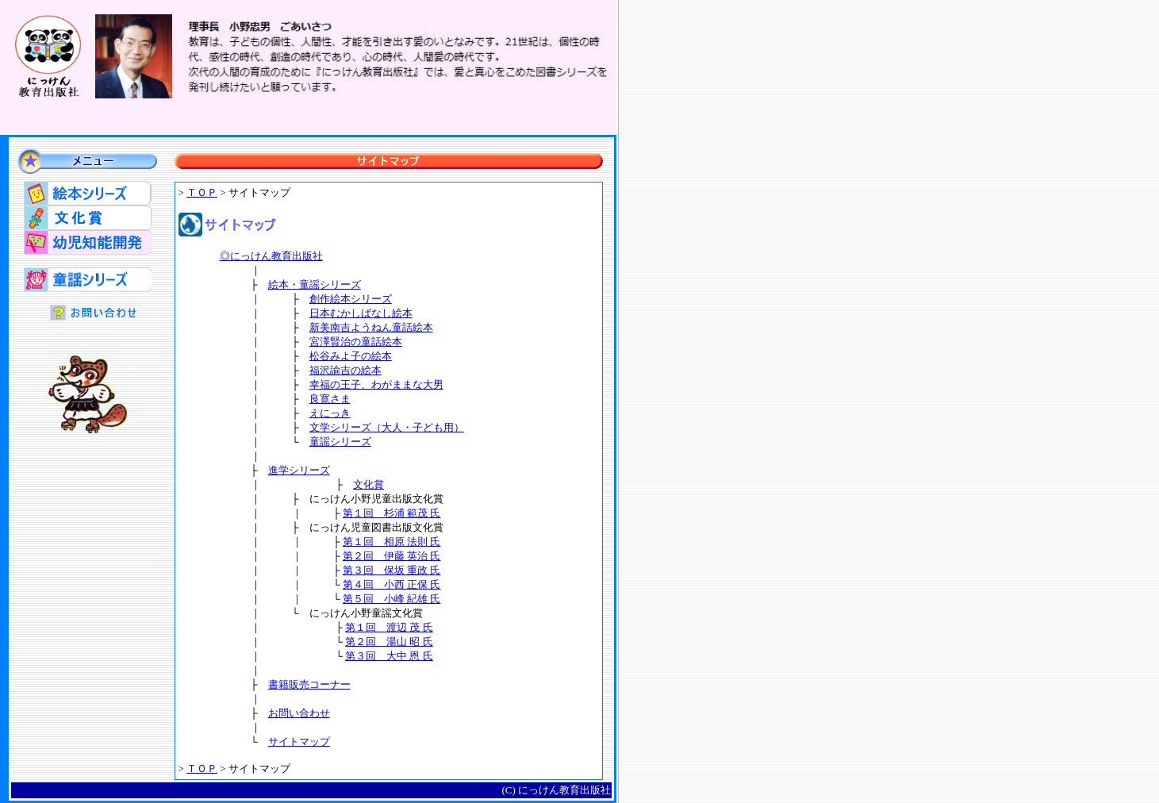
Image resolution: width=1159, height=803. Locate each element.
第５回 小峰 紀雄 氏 (392, 599)
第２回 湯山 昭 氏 (389, 641)
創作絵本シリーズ (350, 299)
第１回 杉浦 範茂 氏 (392, 513)
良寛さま (330, 399)
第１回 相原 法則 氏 (392, 542)
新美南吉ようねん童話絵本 (371, 327)
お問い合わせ (299, 713)
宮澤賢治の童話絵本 (355, 342)
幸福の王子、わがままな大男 (376, 384)
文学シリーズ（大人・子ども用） (386, 427)
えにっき (330, 413)
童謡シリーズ (340, 442)
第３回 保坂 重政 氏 (392, 570)
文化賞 (368, 484)
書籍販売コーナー (309, 684)
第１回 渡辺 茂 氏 (389, 627)
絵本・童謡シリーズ (314, 284)
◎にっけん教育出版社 (271, 256)
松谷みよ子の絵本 (350, 356)
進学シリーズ (299, 470)
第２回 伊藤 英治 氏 (392, 556)
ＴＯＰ (201, 192)
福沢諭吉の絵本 (345, 370)
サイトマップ (299, 741)
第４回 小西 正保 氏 (392, 584)
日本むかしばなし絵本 (361, 313)
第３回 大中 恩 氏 (389, 656)
